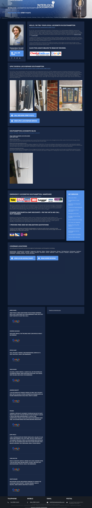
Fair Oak (27, 252)
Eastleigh (27, 251)
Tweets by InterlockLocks (55, 310)
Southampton (13, 251)
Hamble (32, 252)
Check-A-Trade (77, 34)
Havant (18, 252)
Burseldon (42, 252)
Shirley (47, 252)
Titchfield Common (20, 253)
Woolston (37, 252)
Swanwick (77, 252)
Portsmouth (73, 251)
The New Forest (65, 251)
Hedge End (33, 251)
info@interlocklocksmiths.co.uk (57, 502)
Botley (43, 251)
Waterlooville (13, 252)
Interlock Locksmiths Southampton (39, 507)
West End (39, 251)
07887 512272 (19, 13)
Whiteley (67, 252)
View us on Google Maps (23, 258)
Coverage (10, 2)
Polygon (48, 251)
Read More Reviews (48, 258)
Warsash (72, 252)
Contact (9, 4)
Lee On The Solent (30, 253)
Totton (56, 252)
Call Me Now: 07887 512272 (24, 115)
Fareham (61, 252)
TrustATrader (34, 35)
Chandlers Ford (20, 251)
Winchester (53, 251)
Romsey (59, 251)
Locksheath (12, 253)
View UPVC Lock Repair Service (25, 121)
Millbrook (52, 252)
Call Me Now (15, 53)
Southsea (78, 251)
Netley (22, 252)
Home (9, 1)
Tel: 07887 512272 (14, 502)
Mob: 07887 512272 (34, 502)
